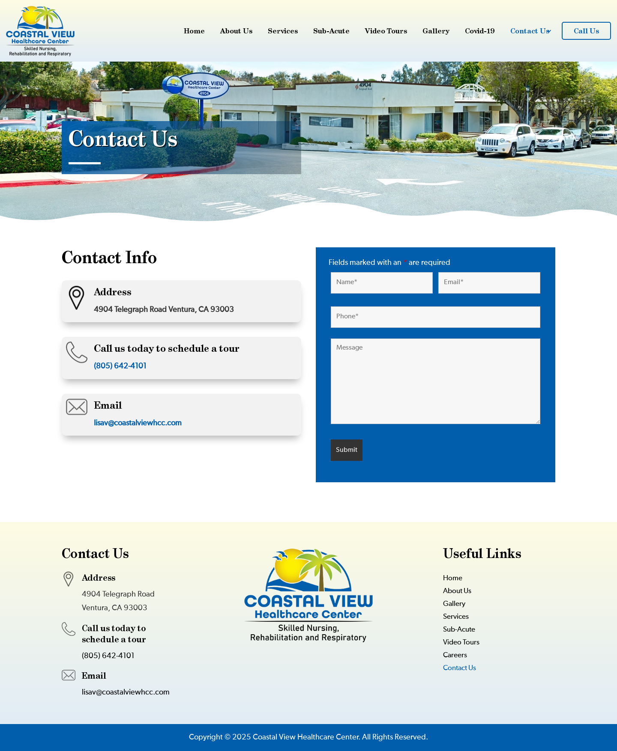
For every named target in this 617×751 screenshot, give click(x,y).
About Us (236, 31)
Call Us (586, 31)
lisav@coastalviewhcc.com (138, 423)
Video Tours (386, 31)
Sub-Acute (331, 31)
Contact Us (529, 31)
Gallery (435, 31)
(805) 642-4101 (120, 366)
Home (194, 31)
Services (283, 31)
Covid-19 (480, 31)
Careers (455, 656)
